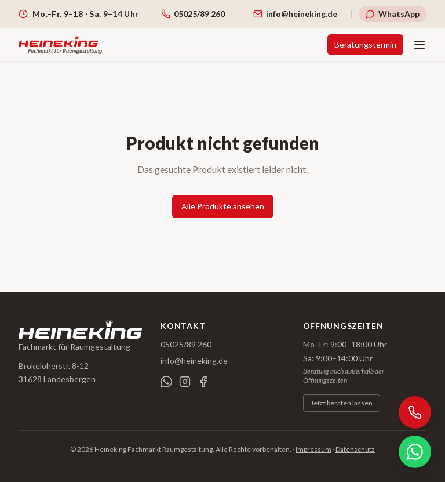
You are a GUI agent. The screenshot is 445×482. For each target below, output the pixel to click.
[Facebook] (203, 381)
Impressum (313, 449)
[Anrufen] (415, 412)
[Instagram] (185, 381)
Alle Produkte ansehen (222, 206)
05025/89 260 (186, 344)
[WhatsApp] (166, 381)
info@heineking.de (194, 360)
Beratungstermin (365, 44)
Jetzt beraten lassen (342, 402)
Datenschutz (355, 449)
